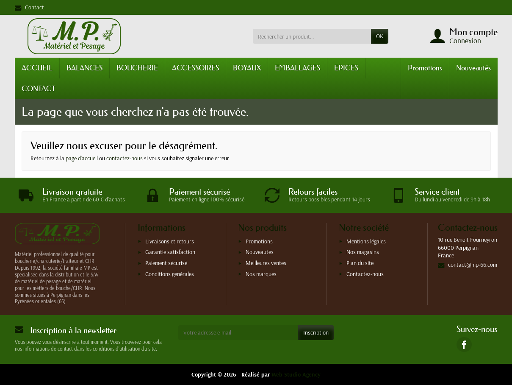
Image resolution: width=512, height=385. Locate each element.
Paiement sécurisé (166, 263)
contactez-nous (124, 158)
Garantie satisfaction (170, 252)
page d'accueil (82, 158)
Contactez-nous (365, 274)
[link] (464, 344)
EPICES (346, 67)
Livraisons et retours (169, 241)
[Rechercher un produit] (312, 36)
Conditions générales (169, 274)
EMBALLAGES (297, 67)
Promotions (425, 67)
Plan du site (360, 263)
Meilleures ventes (266, 263)
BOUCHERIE (137, 67)
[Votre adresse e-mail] (238, 332)
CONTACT (38, 88)
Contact (29, 7)
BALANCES (84, 67)
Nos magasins (362, 252)
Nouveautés (473, 67)
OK (379, 36)
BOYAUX (247, 67)
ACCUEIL (37, 67)
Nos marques (261, 274)
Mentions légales (366, 241)
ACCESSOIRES (195, 67)
